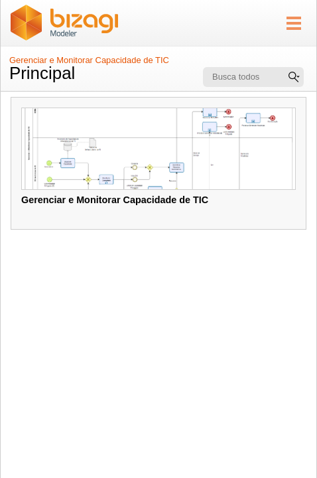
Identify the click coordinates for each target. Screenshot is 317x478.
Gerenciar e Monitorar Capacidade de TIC (89, 60)
